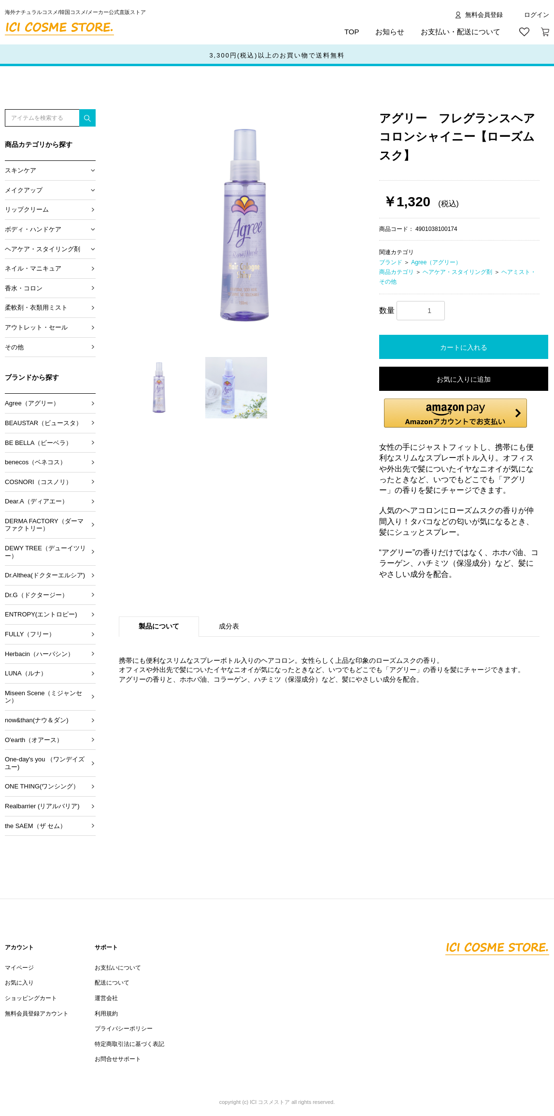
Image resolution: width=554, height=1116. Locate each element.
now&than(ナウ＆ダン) (36, 720)
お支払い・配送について (460, 32)
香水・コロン (24, 288)
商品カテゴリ (396, 272)
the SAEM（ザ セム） (35, 826)
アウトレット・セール (36, 327)
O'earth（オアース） (34, 740)
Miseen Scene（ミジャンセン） (43, 696)
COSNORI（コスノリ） (38, 482)
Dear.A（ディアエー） (36, 501)
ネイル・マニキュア (33, 268)
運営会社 (106, 998)
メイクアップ (24, 190)
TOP (351, 32)
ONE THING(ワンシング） (42, 786)
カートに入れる (463, 347)
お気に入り (19, 982)
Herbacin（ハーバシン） (39, 654)
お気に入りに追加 (464, 379)
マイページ (19, 967)
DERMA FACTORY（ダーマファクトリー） (44, 524)
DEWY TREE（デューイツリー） (45, 551)
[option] (245, 226)
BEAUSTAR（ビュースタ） (43, 423)
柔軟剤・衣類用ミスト (36, 307)
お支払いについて (118, 967)
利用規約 (106, 1013)
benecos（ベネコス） (35, 462)
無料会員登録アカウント (37, 1013)
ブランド (390, 262)
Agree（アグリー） (32, 403)
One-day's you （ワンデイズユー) (45, 763)
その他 (14, 347)
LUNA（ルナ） (26, 673)
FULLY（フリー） (30, 634)
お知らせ (389, 32)
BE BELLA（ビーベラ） (38, 442)
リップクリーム (27, 209)
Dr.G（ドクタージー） (36, 595)
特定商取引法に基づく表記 (129, 1044)
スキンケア (20, 170)
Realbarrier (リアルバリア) (42, 806)
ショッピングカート (31, 998)
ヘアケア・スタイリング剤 (42, 249)
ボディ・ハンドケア (33, 229)
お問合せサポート (118, 1059)
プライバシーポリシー (124, 1028)
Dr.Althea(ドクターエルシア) (45, 575)
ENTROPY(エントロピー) (41, 614)
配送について (112, 982)
